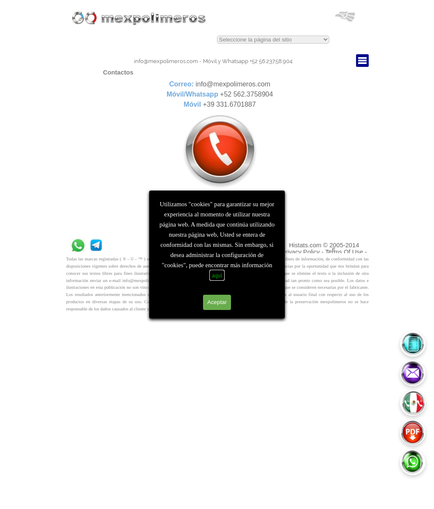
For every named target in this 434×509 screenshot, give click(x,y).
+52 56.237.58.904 (247, 61)
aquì (216, 275)
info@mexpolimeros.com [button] (166, 61)
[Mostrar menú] (362, 60)
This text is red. (273, 40)
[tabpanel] (213, 61)
